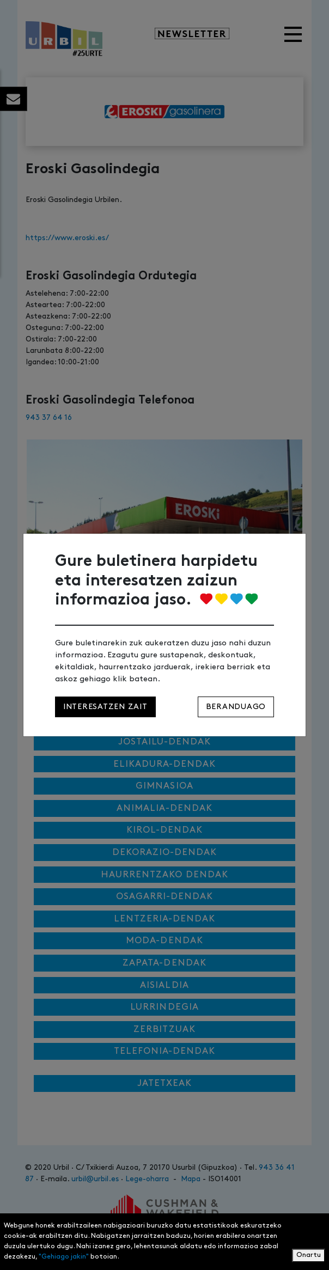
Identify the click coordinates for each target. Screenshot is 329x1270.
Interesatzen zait (105, 706)
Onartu (308, 1255)
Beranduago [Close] (236, 706)
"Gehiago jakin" (64, 1257)
